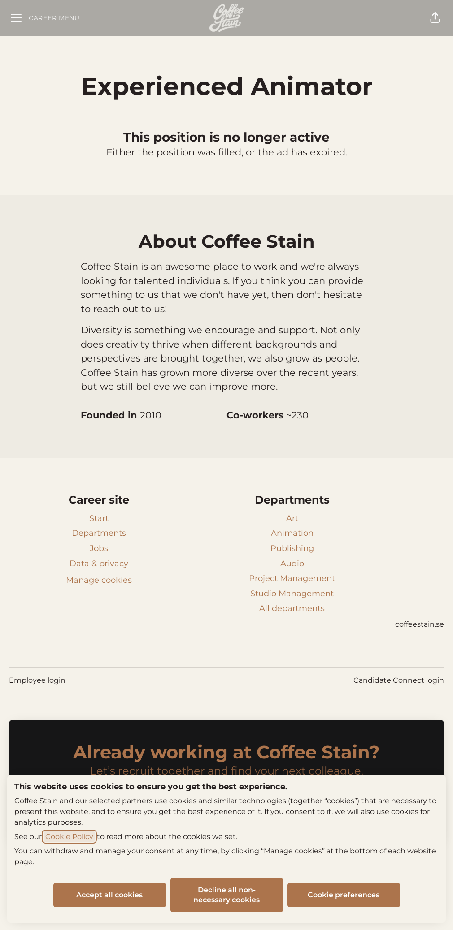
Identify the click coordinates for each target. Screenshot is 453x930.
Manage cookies (99, 580)
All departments (292, 608)
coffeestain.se (419, 624)
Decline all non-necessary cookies (226, 895)
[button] (435, 17)
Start (99, 518)
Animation (292, 533)
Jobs (99, 548)
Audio (292, 563)
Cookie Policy (69, 836)
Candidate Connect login (398, 680)
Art (292, 518)
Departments (99, 533)
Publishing (292, 548)
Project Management (292, 578)
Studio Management (292, 593)
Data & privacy (99, 563)
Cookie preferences (343, 895)
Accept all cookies (109, 895)
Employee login (37, 680)
